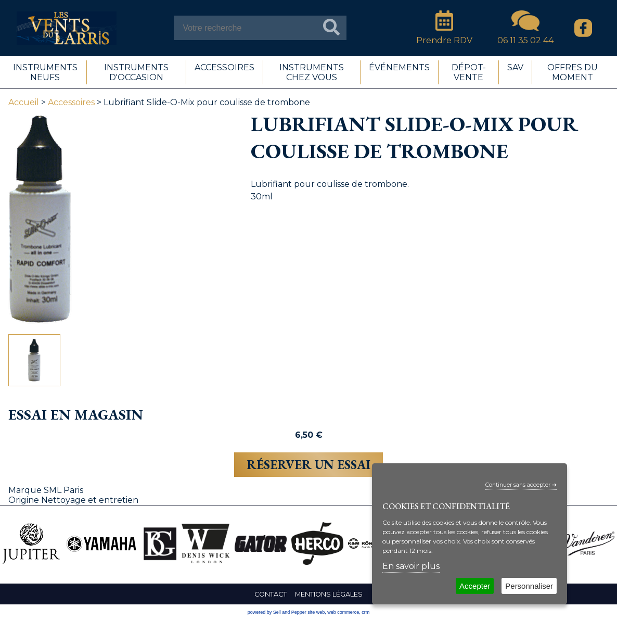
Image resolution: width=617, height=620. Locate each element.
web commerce (343, 612)
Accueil (23, 102)
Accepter (474, 585)
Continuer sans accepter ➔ (521, 485)
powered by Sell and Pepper (277, 612)
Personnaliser (529, 585)
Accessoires (71, 102)
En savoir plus (411, 566)
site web (316, 612)
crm (365, 612)
